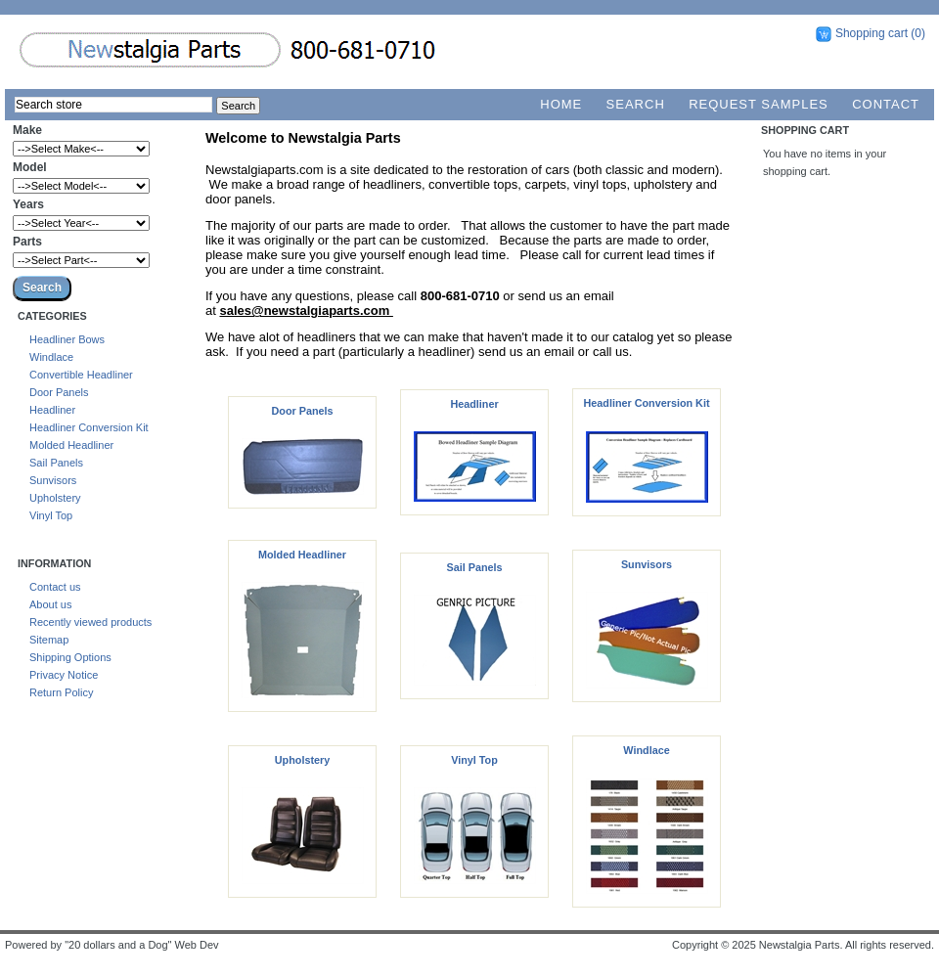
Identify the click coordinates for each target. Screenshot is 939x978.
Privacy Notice (63, 675)
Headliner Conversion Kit (89, 427)
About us (50, 604)
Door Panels (59, 392)
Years (28, 204)
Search (635, 104)
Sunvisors (52, 480)
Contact (885, 104)
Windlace (51, 357)
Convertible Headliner (81, 374)
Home (561, 104)
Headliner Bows (67, 339)
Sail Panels (56, 462)
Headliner (52, 410)
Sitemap (48, 639)
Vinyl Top (50, 515)
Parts (27, 241)
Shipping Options (70, 657)
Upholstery (55, 498)
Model (30, 167)
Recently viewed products (90, 622)
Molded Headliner (71, 445)
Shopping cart (871, 33)
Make (27, 130)
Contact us (55, 587)
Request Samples (758, 104)
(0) (918, 33)
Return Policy (61, 692)
